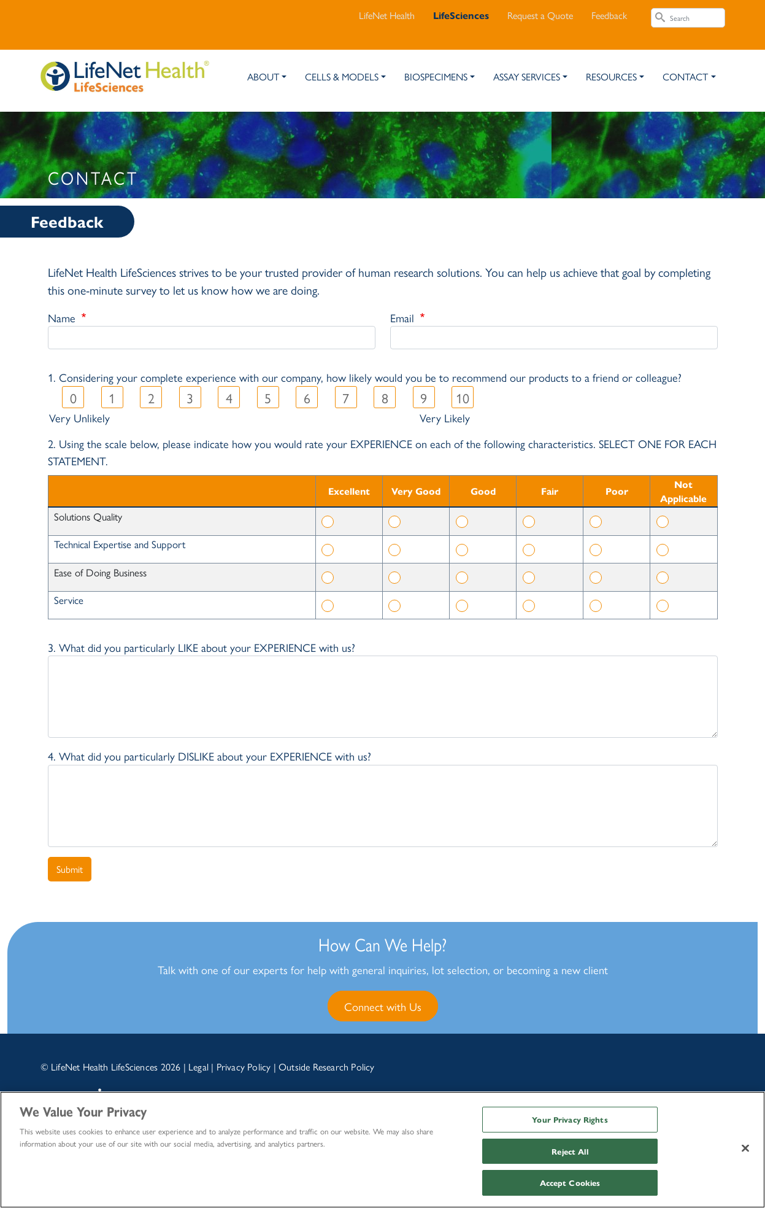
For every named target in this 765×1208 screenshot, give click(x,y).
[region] (382, 1149)
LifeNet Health (387, 15)
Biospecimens (435, 76)
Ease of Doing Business (100, 572)
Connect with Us (382, 1006)
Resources (611, 76)
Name (63, 317)
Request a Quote (540, 15)
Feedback (609, 15)
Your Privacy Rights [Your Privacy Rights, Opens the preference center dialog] (569, 1119)
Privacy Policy (244, 1066)
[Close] (745, 1148)
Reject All (570, 1151)
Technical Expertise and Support (119, 543)
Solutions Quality (88, 516)
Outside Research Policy (327, 1066)
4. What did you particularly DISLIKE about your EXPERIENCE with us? (209, 756)
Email (403, 317)
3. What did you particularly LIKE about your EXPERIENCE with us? (201, 647)
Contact (685, 76)
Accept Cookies (570, 1182)
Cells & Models (342, 76)
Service (68, 599)
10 (462, 398)
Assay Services (526, 76)
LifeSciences (461, 15)
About (263, 76)
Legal (198, 1066)
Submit (69, 869)
